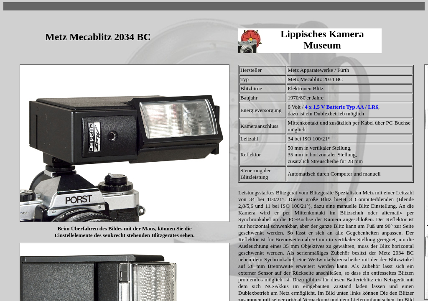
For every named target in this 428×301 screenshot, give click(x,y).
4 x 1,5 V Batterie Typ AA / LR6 (341, 107)
